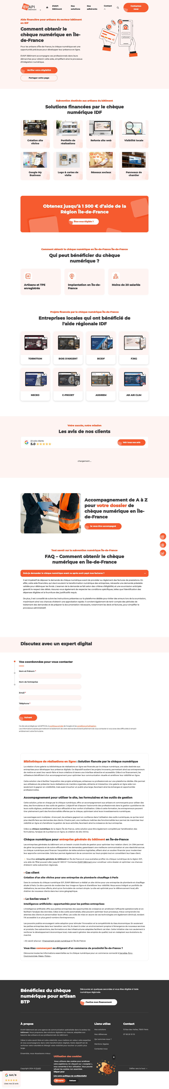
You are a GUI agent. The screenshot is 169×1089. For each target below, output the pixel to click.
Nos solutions (75, 7)
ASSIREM (101, 395)
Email (22, 693)
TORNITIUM (35, 358)
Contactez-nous (136, 7)
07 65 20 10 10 (129, 1052)
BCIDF (101, 358)
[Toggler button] (145, 573)
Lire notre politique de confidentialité (70, 1076)
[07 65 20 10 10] (163, 553)
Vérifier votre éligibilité (39, 70)
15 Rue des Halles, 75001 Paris (135, 1047)
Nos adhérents (92, 7)
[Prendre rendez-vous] (163, 544)
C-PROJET (68, 395)
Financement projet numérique (58, 958)
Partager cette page (39, 78)
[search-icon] (118, 7)
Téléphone (24, 703)
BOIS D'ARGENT (68, 358)
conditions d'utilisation (86, 726)
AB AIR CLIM (133, 395)
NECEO (35, 395)
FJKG (134, 358)
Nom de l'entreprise (28, 682)
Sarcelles (128, 970)
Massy (42, 973)
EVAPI (38, 1086)
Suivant (28, 717)
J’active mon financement (99, 1019)
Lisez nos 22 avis (11, 1084)
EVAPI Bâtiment (57, 7)
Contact (108, 7)
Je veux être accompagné (103, 526)
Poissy (48, 973)
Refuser (72, 1081)
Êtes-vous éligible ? (84, 221)
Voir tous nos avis (131, 442)
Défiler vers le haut (138, 1086)
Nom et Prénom (27, 671)
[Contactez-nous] (163, 536)
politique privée (56, 726)
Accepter (60, 1081)
